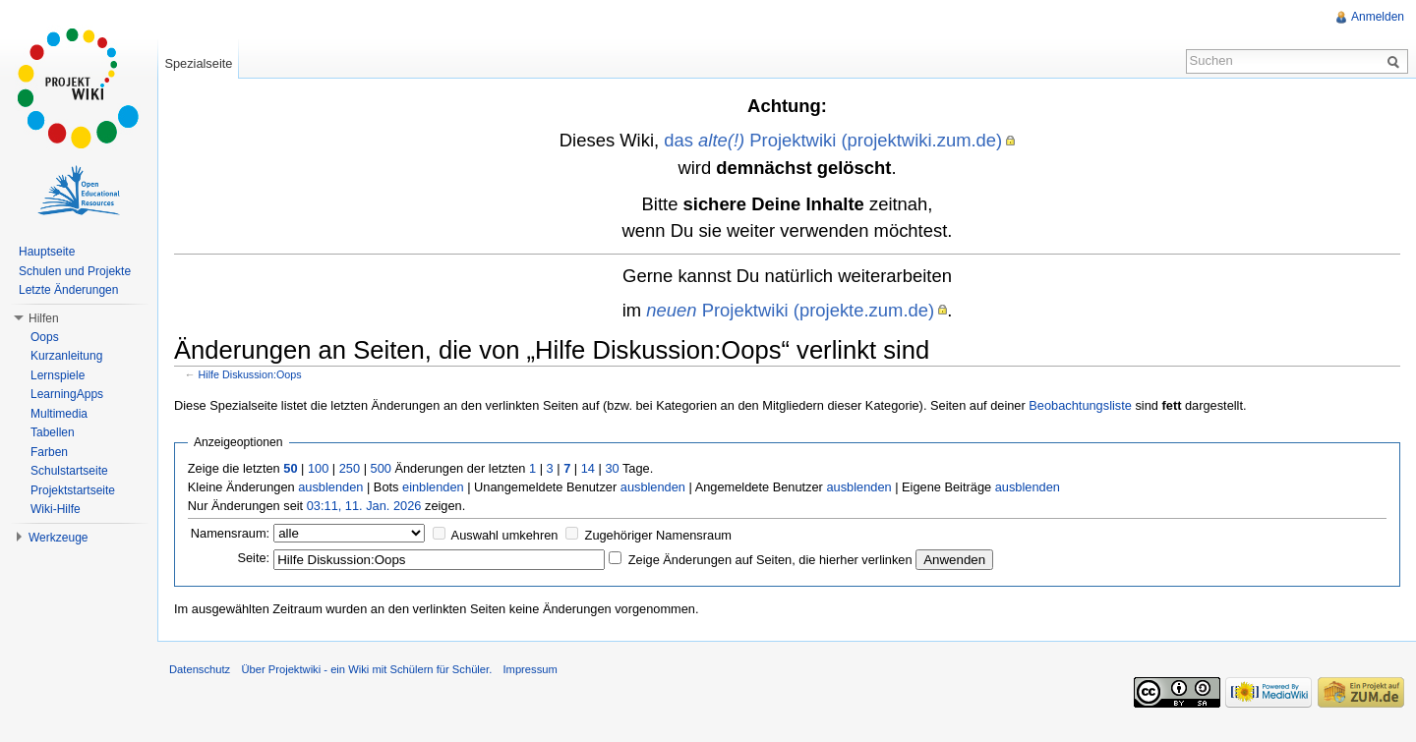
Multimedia (59, 414)
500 (381, 468)
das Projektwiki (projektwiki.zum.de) (833, 140)
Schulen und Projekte (75, 271)
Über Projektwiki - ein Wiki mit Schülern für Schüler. (366, 669)
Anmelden (1377, 17)
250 (349, 468)
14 (588, 468)
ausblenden (330, 487)
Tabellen (52, 432)
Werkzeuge (58, 537)
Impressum (529, 669)
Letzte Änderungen (68, 290)
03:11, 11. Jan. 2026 (364, 505)
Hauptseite (47, 251)
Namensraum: (230, 533)
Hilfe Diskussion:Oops (250, 374)
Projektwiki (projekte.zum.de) (790, 310)
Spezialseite (198, 63)
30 (612, 468)
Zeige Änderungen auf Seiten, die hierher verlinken (770, 559)
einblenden (433, 487)
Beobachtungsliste (1080, 405)
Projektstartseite (72, 490)
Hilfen (44, 318)
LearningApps (66, 394)
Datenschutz (199, 669)
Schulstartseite (69, 471)
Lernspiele (57, 375)
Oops (44, 337)
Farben (49, 452)
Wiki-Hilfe (55, 509)
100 (318, 468)
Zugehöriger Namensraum (658, 535)
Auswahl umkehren (505, 535)
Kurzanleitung (66, 356)
